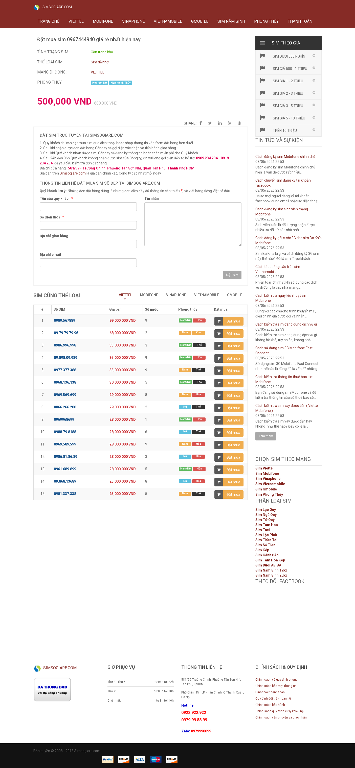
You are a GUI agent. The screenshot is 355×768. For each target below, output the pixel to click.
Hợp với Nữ (99, 82)
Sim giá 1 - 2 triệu (281, 80)
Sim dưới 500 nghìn (282, 55)
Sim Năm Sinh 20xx (271, 575)
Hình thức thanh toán (270, 692)
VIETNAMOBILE (168, 21)
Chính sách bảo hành (270, 705)
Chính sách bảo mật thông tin (276, 686)
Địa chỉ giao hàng (54, 236)
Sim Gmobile (266, 489)
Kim (198, 332)
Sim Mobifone (267, 474)
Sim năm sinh (231, 21)
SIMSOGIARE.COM (52, 7)
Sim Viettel (264, 468)
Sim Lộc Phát (266, 535)
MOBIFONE (103, 21)
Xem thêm (265, 436)
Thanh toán (300, 21)
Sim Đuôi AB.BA (268, 565)
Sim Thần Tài (266, 540)
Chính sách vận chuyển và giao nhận (281, 717)
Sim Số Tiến (265, 545)
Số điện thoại (52, 217)
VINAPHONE (133, 21)
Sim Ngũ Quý (266, 515)
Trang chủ (48, 21)
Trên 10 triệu (278, 130)
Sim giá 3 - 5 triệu (281, 105)
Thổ (199, 344)
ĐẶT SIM (232, 275)
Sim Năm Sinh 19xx (271, 570)
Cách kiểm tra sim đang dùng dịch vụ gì (286, 324)
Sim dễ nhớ (99, 62)
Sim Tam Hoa (266, 525)
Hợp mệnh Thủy (120, 82)
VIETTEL (76, 21)
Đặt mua (233, 321)
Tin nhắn (151, 198)
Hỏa (199, 320)
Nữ (185, 406)
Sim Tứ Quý (265, 520)
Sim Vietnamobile (270, 484)
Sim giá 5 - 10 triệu (282, 117)
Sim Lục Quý (265, 510)
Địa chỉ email (50, 255)
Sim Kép (262, 550)
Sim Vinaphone (267, 479)
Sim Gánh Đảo (267, 555)
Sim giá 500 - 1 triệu (283, 68)
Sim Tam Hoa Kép (270, 560)
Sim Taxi (262, 530)
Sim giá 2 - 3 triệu (281, 92)
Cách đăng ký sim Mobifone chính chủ (285, 157)
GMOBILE (199, 21)
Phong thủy (266, 21)
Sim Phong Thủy (269, 494)
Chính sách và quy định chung (276, 679)
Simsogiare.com (73, 173)
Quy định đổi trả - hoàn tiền (274, 698)
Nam (185, 332)
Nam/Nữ (185, 320)
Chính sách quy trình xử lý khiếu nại (279, 711)
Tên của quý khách (56, 198)
